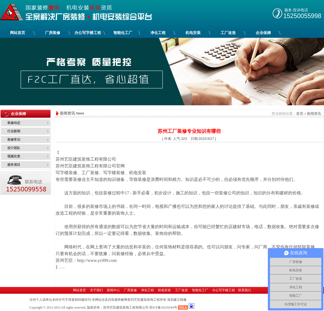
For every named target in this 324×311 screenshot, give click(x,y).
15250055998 (302, 15)
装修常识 (13, 139)
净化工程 (158, 33)
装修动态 (13, 123)
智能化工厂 (123, 33)
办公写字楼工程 (88, 33)
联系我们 (244, 290)
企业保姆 (263, 33)
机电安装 (193, 33)
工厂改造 (228, 33)
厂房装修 (52, 33)
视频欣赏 (13, 156)
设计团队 (13, 148)
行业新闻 (13, 131)
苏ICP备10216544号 (163, 307)
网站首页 (17, 33)
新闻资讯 (313, 113)
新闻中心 (113, 290)
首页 (299, 113)
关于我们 (96, 290)
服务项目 (13, 165)
